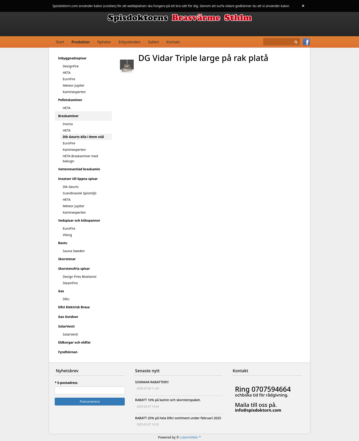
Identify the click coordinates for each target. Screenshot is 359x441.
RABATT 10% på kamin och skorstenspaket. (168, 400)
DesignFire (71, 66)
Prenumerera (90, 401)
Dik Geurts (71, 187)
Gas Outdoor (68, 316)
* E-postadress (66, 382)
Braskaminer (68, 116)
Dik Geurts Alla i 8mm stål (83, 137)
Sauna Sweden (74, 251)
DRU (66, 299)
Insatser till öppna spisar (78, 178)
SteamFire (70, 283)
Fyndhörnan (67, 352)
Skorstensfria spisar (74, 268)
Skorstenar (67, 259)
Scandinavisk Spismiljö (79, 193)
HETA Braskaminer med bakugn (80, 158)
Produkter (80, 41)
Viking (67, 235)
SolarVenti (66, 326)
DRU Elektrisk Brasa (74, 307)
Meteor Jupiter (73, 85)
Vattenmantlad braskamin (79, 169)
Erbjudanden (129, 41)
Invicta (68, 124)
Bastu (62, 243)
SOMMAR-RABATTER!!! (152, 382)
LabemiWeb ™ (190, 437)
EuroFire (69, 79)
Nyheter (104, 41)
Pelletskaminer (70, 100)
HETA (67, 72)
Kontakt (173, 41)
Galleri (153, 41)
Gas (61, 291)
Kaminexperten (74, 92)
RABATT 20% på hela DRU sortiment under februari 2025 (178, 418)
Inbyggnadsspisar (72, 58)
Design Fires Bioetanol (79, 276)
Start (60, 41)
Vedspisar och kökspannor (79, 220)
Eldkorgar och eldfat (74, 342)
